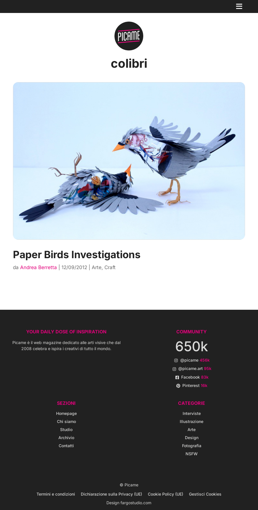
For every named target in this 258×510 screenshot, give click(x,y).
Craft (110, 267)
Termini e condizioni (56, 494)
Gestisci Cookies (205, 494)
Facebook (195, 377)
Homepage (66, 413)
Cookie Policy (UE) (165, 494)
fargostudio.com (136, 502)
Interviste (192, 413)
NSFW (192, 453)
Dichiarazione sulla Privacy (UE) (111, 494)
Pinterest (194, 385)
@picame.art (194, 368)
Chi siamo (66, 421)
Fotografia (191, 445)
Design (191, 437)
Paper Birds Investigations (77, 254)
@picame (195, 360)
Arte (97, 267)
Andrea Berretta (38, 267)
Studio (66, 429)
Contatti (66, 445)
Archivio (66, 437)
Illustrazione (191, 421)
